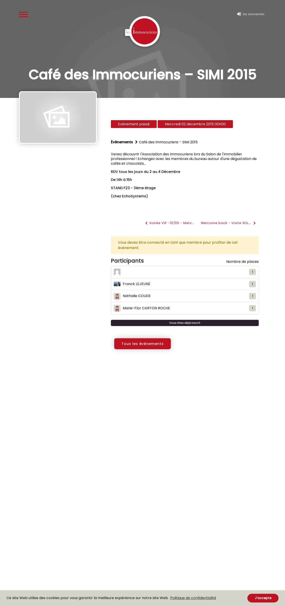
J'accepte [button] (263, 598)
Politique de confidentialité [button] (193, 597)
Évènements (122, 142)
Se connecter (251, 14)
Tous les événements (142, 343)
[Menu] (23, 14)
